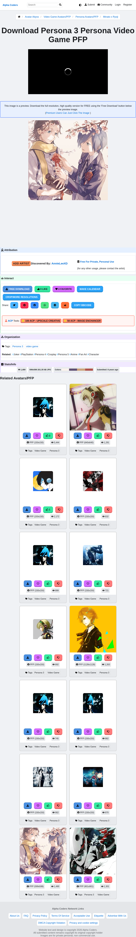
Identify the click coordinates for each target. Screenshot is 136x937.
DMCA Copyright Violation (51, 923)
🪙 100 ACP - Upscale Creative (41, 320)
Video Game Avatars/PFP (57, 16)
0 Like (42, 289)
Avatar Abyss (32, 16)
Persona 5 (63, 354)
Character (93, 354)
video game (32, 346)
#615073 (73, 370)
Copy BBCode (83, 305)
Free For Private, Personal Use (97, 261)
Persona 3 (17, 346)
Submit (90, 4)
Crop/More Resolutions (21, 297)
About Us (14, 915)
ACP (10, 320)
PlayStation (27, 354)
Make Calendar (90, 289)
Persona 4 (40, 354)
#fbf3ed (65, 370)
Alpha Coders (10, 5)
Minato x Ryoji (110, 16)
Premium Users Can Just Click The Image (68, 113)
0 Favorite (63, 289)
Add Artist (21, 263)
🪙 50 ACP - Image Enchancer (82, 320)
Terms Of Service (60, 915)
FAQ (26, 915)
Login (118, 4)
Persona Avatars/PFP (87, 16)
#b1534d (89, 370)
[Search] (60, 4)
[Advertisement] (68, 223)
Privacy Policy (40, 915)
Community (104, 4)
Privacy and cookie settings (83, 923)
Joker (16, 354)
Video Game (40, 451)
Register (127, 4)
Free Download (17, 289)
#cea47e (81, 370)
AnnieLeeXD (60, 263)
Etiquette (98, 915)
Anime (73, 354)
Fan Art (82, 354)
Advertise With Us (117, 915)
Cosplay (51, 354)
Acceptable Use (82, 915)
